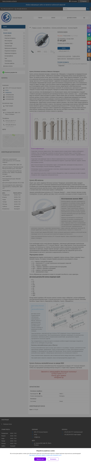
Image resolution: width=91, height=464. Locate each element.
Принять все (40, 459)
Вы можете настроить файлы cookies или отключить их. (45, 455)
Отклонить (53, 459)
